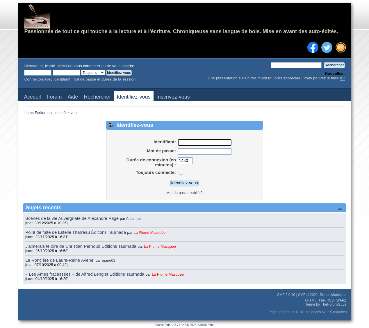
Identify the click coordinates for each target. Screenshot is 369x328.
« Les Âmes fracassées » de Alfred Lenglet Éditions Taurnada (85, 274)
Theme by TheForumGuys (325, 304)
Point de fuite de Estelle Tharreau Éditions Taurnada (76, 232)
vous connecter (87, 66)
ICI (342, 78)
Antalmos (133, 218)
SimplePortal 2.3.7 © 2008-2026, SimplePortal (184, 325)
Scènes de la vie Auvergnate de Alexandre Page (72, 218)
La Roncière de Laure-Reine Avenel (59, 260)
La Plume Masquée (149, 232)
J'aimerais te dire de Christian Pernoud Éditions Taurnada (81, 246)
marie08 (108, 260)
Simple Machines (333, 295)
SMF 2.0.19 (286, 295)
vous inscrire (123, 66)
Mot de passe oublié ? (184, 192)
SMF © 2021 (308, 295)
